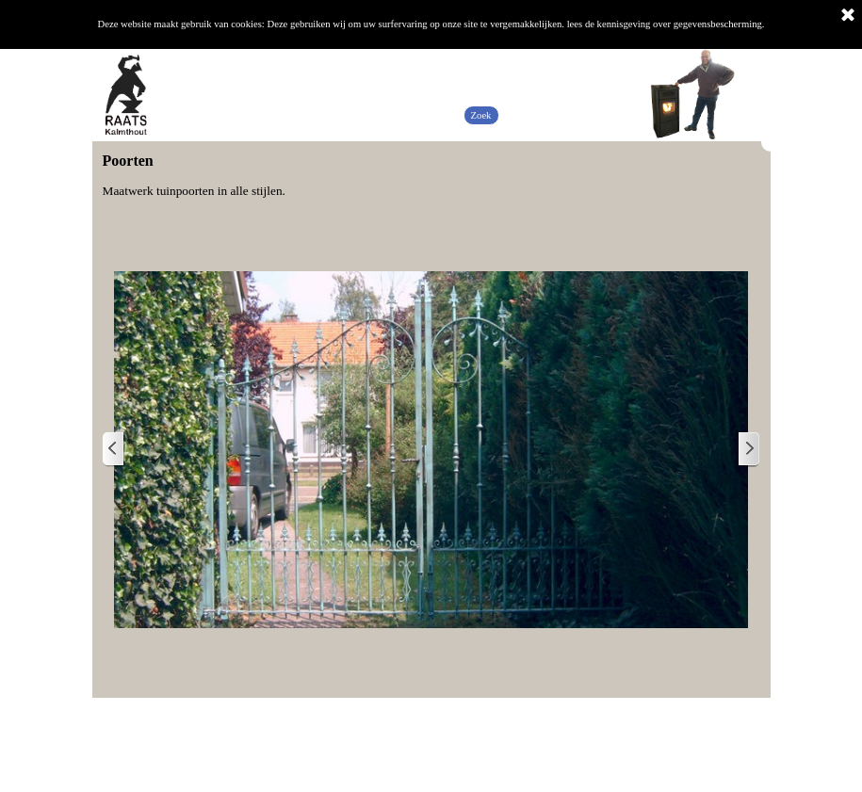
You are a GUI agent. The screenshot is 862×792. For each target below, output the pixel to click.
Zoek (481, 115)
